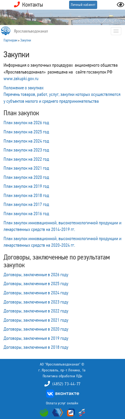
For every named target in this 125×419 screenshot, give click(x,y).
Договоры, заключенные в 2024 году (36, 293)
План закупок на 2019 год (26, 186)
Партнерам (10, 40)
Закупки (25, 40)
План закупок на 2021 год (26, 168)
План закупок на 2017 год (26, 204)
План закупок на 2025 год (26, 132)
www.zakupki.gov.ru (21, 78)
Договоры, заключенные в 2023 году (36, 302)
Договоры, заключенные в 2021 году (36, 320)
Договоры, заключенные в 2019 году (36, 338)
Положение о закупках (24, 87)
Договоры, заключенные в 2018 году (36, 347)
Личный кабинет (83, 5)
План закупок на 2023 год (26, 150)
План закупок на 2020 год (26, 177)
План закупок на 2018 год (26, 195)
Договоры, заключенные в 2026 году (36, 274)
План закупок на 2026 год (26, 122)
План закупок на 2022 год (26, 159)
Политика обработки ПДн (63, 376)
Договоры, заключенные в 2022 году (36, 311)
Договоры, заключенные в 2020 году (36, 329)
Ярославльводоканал (31, 31)
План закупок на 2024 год (26, 141)
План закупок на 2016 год (26, 213)
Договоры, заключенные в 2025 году (36, 283)
